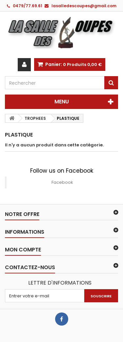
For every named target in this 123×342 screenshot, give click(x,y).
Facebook (62, 182)
